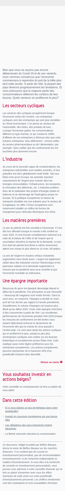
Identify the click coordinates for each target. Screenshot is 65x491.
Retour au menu (50, 362)
